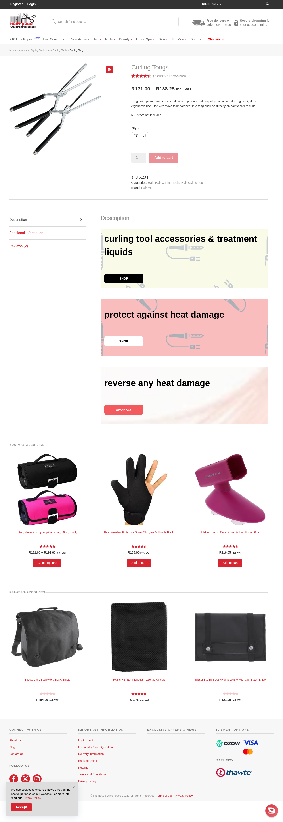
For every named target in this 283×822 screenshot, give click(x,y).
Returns (83, 767)
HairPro (146, 188)
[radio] (135, 135)
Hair (97, 39)
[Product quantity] (138, 158)
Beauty (126, 39)
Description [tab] (18, 219)
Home (12, 50)
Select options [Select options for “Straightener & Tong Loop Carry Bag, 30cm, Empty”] (47, 563)
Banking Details (88, 760)
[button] (109, 69)
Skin (163, 39)
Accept (21, 807)
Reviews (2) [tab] (18, 246)
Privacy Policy (87, 781)
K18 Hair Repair (24, 39)
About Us (15, 740)
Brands (198, 39)
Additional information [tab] (26, 233)
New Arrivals (80, 39)
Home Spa (145, 39)
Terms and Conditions (92, 774)
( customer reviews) (169, 76)
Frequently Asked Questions (96, 747)
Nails (110, 39)
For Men (179, 39)
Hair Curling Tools (57, 50)
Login (31, 4)
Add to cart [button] (138, 563)
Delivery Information (91, 754)
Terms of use (164, 795)
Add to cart (163, 158)
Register (16, 4)
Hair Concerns (55, 39)
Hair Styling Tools (35, 50)
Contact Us (16, 754)
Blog (12, 747)
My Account (85, 740)
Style (135, 128)
